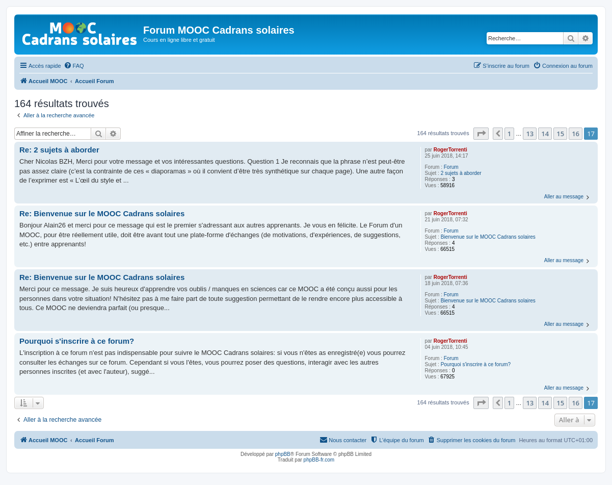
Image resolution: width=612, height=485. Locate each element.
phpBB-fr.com (319, 460)
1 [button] (509, 133)
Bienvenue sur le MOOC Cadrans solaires (488, 237)
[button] (481, 133)
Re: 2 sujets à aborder (59, 149)
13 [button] (530, 133)
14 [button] (545, 133)
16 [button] (575, 133)
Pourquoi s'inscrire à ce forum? (476, 364)
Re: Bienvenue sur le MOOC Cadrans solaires (101, 213)
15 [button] (560, 133)
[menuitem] (74, 66)
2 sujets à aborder (461, 173)
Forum (451, 167)
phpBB (282, 454)
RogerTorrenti (450, 149)
